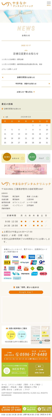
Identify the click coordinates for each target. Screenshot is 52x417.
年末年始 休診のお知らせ (26, 83)
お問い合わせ (7, 389)
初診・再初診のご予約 (28, 387)
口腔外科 (30, 199)
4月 (7, 117)
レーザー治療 (32, 202)
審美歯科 (16, 199)
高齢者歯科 (6, 208)
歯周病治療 (6, 202)
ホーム (4, 384)
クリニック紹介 (15, 384)
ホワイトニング (19, 202)
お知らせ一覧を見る (25, 92)
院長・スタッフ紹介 (32, 384)
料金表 (14, 387)
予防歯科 (5, 196)
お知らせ (18, 389)
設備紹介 (5, 387)
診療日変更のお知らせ (26, 77)
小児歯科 (5, 205)
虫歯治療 (5, 199)
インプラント (18, 205)
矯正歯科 (16, 196)
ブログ (27, 389)
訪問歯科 (30, 205)
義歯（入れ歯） (33, 196)
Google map (25, 292)
